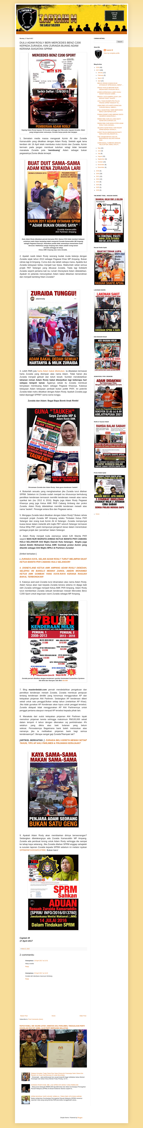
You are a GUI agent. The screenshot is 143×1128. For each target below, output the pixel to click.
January (100, 72)
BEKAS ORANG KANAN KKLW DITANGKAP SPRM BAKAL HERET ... (110, 84)
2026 (98, 190)
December (101, 167)
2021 (98, 176)
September (101, 159)
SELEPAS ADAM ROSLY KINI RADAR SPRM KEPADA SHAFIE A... (109, 128)
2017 (98, 70)
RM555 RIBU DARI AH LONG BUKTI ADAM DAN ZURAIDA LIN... (109, 119)
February (101, 75)
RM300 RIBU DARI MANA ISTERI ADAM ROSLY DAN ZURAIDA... (110, 124)
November (101, 164)
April (99, 81)
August (100, 156)
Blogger (80, 1117)
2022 (98, 179)
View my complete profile (112, 53)
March (100, 78)
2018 (98, 171)
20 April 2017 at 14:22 (41, 973)
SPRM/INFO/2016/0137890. (33, 850)
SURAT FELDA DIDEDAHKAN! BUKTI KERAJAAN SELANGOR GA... (109, 133)
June (99, 151)
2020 (98, 173)
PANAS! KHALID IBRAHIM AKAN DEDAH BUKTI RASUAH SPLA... (108, 88)
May (99, 148)
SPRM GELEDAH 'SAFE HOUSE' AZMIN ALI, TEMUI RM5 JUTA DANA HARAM (56, 1096)
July (99, 153)
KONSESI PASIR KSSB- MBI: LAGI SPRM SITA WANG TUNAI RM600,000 (54, 1085)
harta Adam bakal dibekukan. (51, 371)
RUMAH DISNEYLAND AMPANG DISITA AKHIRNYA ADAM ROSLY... (110, 115)
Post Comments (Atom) (35, 1019)
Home (53, 1016)
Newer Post (24, 1016)
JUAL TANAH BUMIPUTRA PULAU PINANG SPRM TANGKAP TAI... (108, 102)
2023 (98, 182)
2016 (98, 67)
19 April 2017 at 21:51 (41, 960)
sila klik (65, 680)
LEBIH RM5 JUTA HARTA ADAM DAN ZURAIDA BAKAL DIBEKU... (109, 106)
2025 (98, 187)
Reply (27, 966)
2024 (98, 185)
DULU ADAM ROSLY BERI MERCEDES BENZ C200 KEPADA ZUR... (110, 111)
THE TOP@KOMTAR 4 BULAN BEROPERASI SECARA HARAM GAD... (108, 138)
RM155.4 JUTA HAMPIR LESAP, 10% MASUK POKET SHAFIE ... (109, 97)
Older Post (83, 1016)
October (100, 162)
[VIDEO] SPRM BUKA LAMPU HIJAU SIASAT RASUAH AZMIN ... (109, 93)
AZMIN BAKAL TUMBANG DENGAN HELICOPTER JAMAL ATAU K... (109, 143)
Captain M (109, 50)
